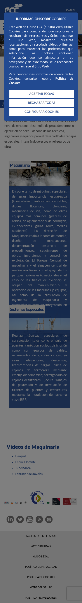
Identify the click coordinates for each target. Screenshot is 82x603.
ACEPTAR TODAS (41, 93)
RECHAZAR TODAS (41, 102)
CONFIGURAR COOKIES (41, 111)
